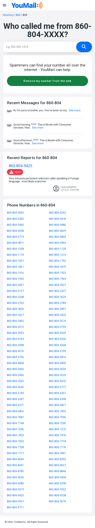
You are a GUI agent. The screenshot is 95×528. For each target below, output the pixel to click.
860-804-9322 (57, 489)
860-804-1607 (15, 260)
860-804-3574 (57, 320)
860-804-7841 (57, 453)
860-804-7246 (15, 429)
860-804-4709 (57, 351)
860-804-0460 (15, 224)
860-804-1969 (57, 278)
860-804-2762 (15, 302)
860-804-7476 (57, 435)
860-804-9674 (57, 501)
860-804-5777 (57, 387)
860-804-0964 (57, 242)
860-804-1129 (57, 248)
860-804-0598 (15, 230)
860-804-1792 (57, 260)
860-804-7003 (57, 411)
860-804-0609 (57, 230)
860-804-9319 (15, 489)
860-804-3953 (15, 332)
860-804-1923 (57, 272)
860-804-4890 (57, 363)
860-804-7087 (15, 417)
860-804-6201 (57, 393)
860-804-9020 (15, 477)
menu (4, 5)
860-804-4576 (15, 351)
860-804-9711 (15, 507)
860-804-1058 (15, 248)
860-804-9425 (20, 166)
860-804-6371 (15, 405)
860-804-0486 (57, 224)
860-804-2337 (57, 290)
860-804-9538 (57, 495)
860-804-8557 (57, 465)
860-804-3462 (15, 320)
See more (75, 110)
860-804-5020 (57, 369)
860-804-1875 (57, 266)
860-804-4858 (15, 363)
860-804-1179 (15, 254)
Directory (8, 14)
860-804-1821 (15, 266)
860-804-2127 (15, 290)
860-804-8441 (15, 465)
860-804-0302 (15, 218)
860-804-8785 (15, 471)
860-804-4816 (57, 357)
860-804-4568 (57, 345)
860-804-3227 (15, 314)
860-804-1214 (57, 254)
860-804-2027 (57, 284)
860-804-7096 (57, 417)
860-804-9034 (57, 477)
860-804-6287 (15, 399)
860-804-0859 (57, 236)
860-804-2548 (15, 296)
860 (18, 14)
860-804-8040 (15, 459)
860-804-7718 (57, 441)
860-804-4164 (15, 338)
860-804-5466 (15, 375)
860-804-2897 (57, 308)
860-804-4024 (57, 332)
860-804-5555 (15, 381)
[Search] (43, 47)
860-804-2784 (57, 302)
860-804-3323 (57, 314)
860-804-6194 (15, 393)
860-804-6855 (15, 411)
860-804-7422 (15, 435)
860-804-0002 (15, 212)
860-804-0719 (15, 236)
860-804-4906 (15, 369)
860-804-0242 (57, 212)
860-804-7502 (15, 441)
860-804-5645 (15, 387)
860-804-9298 (57, 483)
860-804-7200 (57, 423)
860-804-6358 (57, 399)
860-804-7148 (15, 423)
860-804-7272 (57, 429)
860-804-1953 (15, 278)
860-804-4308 (15, 345)
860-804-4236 (57, 338)
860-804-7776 (57, 447)
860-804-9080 (15, 483)
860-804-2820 (15, 308)
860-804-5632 (57, 381)
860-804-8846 (57, 471)
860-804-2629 (57, 296)
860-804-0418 (57, 218)
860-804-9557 (15, 501)
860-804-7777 (15, 453)
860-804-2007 (15, 284)
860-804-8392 (57, 459)
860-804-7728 (15, 447)
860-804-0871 (15, 242)
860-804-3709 (57, 326)
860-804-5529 (57, 375)
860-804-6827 (57, 405)
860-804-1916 (15, 272)
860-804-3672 (15, 326)
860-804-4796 (15, 357)
